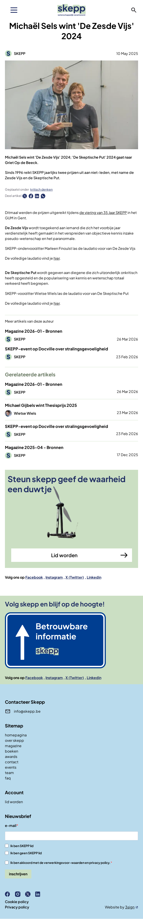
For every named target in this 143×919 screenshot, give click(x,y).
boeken (11, 751)
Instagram (54, 577)
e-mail (10, 825)
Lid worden (64, 555)
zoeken (134, 10)
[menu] (14, 10)
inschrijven (18, 874)
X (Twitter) (74, 577)
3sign (129, 907)
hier (57, 258)
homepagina (16, 735)
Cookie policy (17, 901)
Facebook (34, 577)
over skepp (14, 740)
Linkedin (94, 577)
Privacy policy (17, 907)
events (10, 767)
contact (11, 761)
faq (8, 778)
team (9, 772)
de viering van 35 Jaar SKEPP (103, 212)
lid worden (14, 801)
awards (11, 756)
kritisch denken (41, 189)
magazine (13, 745)
